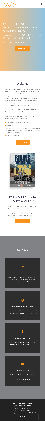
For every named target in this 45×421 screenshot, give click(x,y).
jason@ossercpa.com (17, 413)
